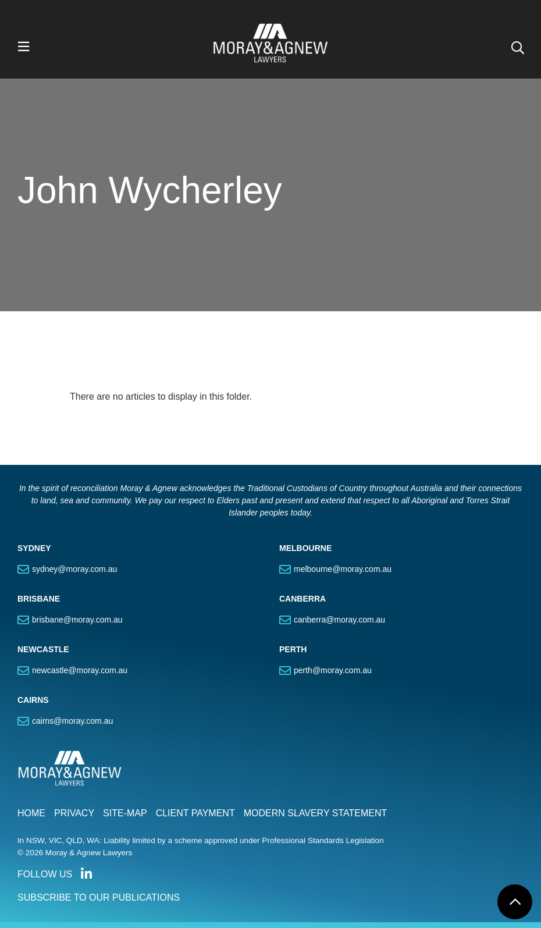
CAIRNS (33, 700)
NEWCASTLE (43, 649)
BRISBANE (38, 598)
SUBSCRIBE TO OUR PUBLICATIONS (98, 897)
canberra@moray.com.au (339, 619)
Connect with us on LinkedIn (86, 874)
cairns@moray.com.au (72, 721)
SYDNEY (34, 548)
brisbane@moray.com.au (77, 619)
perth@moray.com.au (333, 670)
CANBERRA (302, 598)
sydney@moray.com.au (74, 569)
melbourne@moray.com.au (342, 569)
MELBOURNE (305, 548)
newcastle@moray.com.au (79, 670)
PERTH (293, 649)
